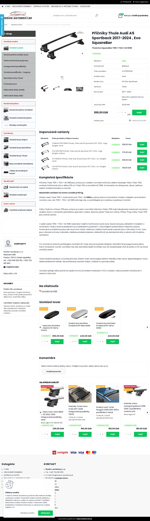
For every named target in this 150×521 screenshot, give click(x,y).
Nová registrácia (141, 2)
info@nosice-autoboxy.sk (62, 475)
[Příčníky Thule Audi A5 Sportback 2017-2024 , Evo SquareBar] (62, 46)
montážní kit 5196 (48, 291)
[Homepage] (2, 6)
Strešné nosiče (16, 25)
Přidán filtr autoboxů (13, 289)
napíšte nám (12, 267)
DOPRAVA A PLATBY (41, 6)
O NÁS (7, 6)
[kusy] (122, 113)
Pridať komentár (53, 371)
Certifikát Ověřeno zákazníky (16, 303)
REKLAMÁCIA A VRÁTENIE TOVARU (64, 6)
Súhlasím (45, 513)
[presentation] (41, 53)
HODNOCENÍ (85, 6)
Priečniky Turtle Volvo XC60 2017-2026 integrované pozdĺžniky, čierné (79, 410)
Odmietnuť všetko (27, 513)
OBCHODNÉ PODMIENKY (21, 6)
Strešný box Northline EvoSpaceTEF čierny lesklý (105, 325)
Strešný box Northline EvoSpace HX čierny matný (50, 328)
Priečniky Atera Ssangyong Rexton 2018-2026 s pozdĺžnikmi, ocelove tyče (135, 407)
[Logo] (17, 15)
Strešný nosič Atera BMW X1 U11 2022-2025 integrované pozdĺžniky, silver (52, 416)
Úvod (5, 25)
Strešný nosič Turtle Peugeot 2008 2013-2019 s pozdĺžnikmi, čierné (107, 410)
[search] (96, 16)
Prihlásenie (127, 2)
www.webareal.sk (84, 519)
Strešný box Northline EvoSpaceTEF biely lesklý (79, 324)
